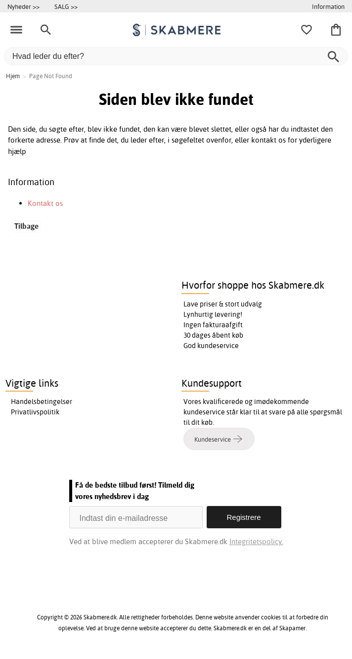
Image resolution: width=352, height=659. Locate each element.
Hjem (13, 76)
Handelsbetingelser (41, 401)
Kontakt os (45, 203)
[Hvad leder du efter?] (176, 56)
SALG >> (66, 6)
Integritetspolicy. (256, 541)
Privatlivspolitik (35, 411)
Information (328, 6)
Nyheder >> (23, 6)
